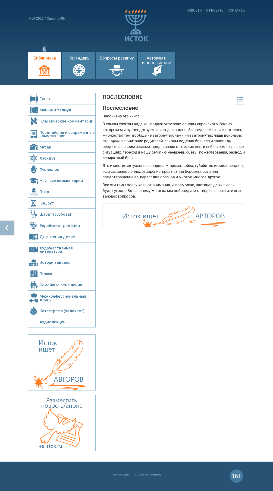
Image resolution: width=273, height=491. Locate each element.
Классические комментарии (66, 121)
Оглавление (240, 99)
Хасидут (48, 158)
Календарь (78, 58)
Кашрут (47, 203)
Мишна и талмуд (55, 110)
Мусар (45, 147)
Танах (45, 98)
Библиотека (45, 58)
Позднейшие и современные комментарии (67, 134)
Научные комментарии (61, 180)
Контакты (236, 10)
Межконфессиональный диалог (63, 298)
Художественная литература (56, 250)
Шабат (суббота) (55, 214)
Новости (194, 10)
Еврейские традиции (60, 225)
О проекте (214, 10)
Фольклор (49, 169)
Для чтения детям (57, 236)
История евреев (55, 262)
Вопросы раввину (117, 58)
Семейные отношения (61, 285)
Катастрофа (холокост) (62, 310)
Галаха (46, 273)
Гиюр (44, 191)
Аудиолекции (53, 322)
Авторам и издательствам (156, 60)
